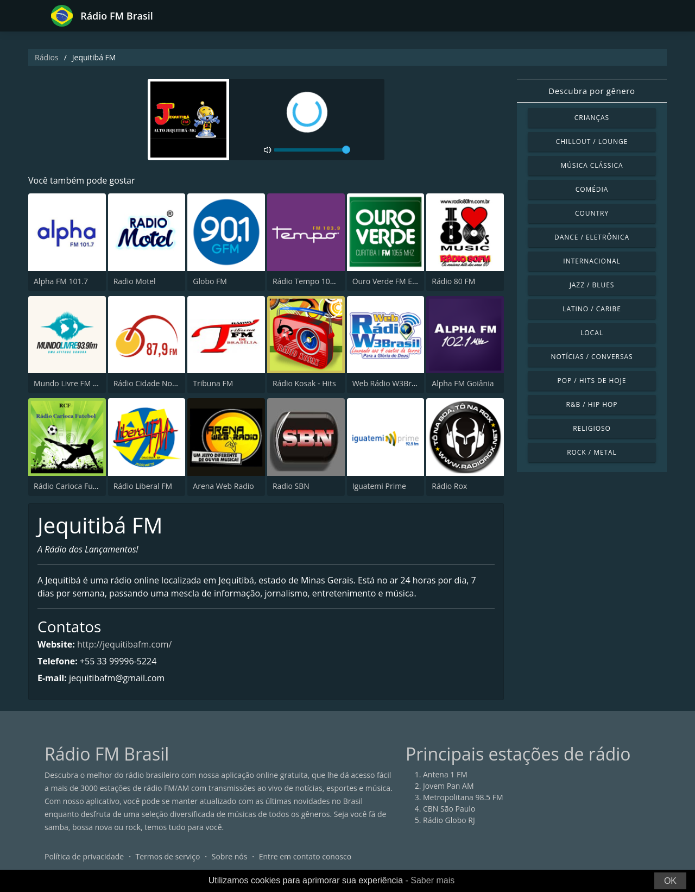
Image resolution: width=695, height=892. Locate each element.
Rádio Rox (449, 486)
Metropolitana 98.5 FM (463, 797)
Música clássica (591, 165)
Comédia (592, 189)
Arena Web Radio (223, 486)
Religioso (592, 428)
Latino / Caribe (592, 308)
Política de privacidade (84, 856)
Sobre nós (230, 856)
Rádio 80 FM (453, 281)
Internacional (591, 261)
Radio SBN (291, 486)
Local (591, 332)
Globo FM (210, 281)
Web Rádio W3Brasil (388, 383)
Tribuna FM (213, 383)
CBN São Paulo (449, 808)
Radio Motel (134, 281)
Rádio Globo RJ (449, 820)
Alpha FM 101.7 (61, 281)
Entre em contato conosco (305, 856)
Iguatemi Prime (379, 486)
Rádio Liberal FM (142, 486)
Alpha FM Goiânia (463, 383)
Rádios (47, 57)
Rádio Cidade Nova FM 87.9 (161, 383)
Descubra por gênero (591, 90)
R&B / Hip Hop (592, 404)
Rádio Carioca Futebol (72, 486)
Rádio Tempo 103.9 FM (313, 281)
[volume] (312, 150)
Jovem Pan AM (448, 786)
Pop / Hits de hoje (592, 380)
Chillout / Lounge (592, 141)
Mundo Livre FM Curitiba (77, 383)
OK (670, 880)
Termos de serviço (168, 856)
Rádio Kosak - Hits (304, 383)
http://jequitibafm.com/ (124, 644)
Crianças (591, 117)
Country (592, 213)
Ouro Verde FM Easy (388, 281)
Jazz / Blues (592, 285)
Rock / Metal (592, 452)
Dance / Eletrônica (591, 237)
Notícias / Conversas (592, 356)
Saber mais (432, 880)
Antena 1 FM (445, 774)
